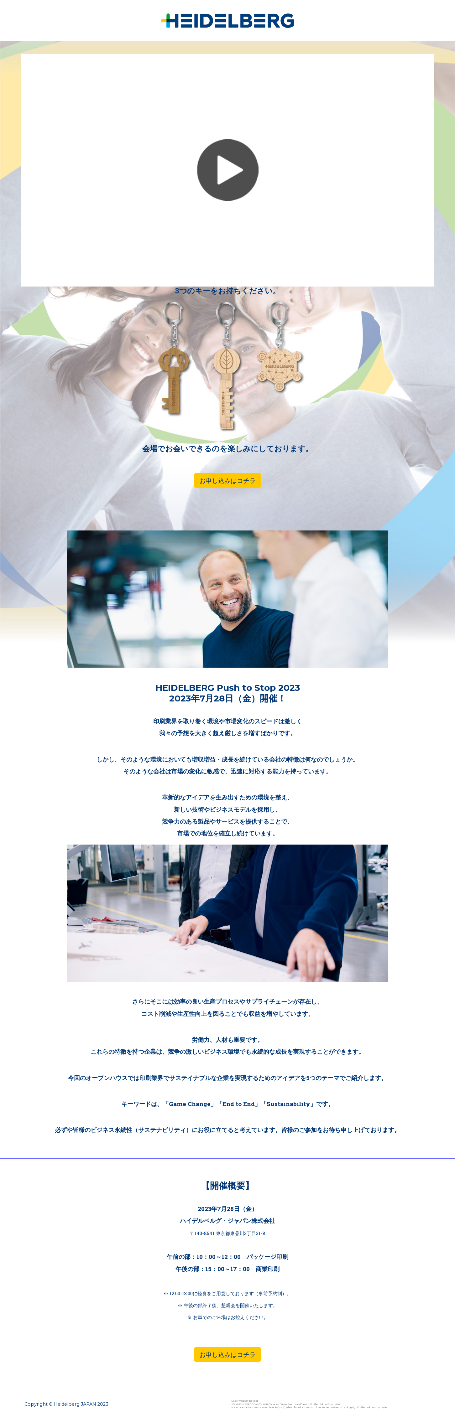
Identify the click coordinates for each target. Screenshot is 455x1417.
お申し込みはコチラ (227, 480)
